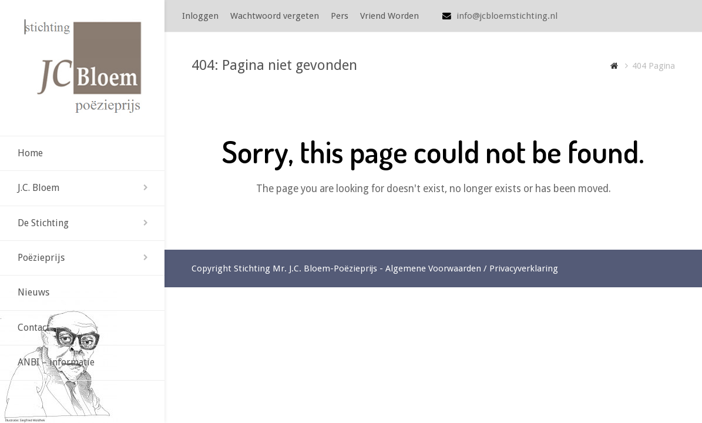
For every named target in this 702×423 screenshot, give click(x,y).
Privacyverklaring (523, 268)
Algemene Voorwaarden (433, 268)
